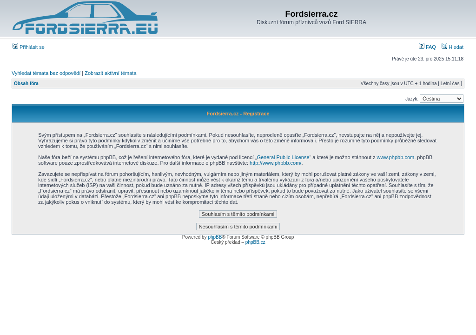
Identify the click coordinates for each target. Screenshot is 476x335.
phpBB (215, 237)
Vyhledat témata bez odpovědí (46, 73)
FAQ (427, 47)
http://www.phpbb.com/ (275, 163)
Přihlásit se (29, 47)
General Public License (283, 157)
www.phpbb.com (395, 157)
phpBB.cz (255, 242)
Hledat (452, 47)
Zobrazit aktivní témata (110, 73)
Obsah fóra (26, 83)
